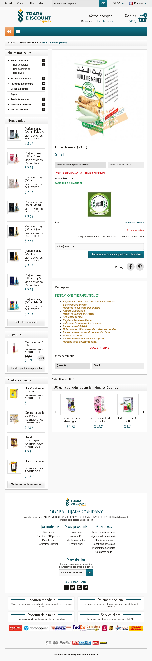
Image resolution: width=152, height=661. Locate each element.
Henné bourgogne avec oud (32, 440)
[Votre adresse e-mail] (72, 572)
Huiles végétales (19, 64)
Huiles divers (18, 73)
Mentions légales (104, 540)
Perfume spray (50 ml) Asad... (34, 203)
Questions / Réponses (48, 536)
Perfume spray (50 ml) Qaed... (34, 227)
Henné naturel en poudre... (35, 390)
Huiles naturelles (20, 60)
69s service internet (88, 654)
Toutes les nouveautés (26, 322)
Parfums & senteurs (22, 83)
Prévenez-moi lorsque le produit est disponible (116, 254)
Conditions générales (104, 544)
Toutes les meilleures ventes (26, 484)
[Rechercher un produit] (75, 3)
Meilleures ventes (76, 540)
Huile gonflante (34, 461)
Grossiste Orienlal (48, 544)
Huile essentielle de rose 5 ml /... (99, 419)
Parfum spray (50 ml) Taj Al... (34, 276)
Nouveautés (76, 536)
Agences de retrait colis (103, 536)
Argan (14, 94)
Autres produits (19, 109)
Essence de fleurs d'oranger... (70, 419)
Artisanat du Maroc (21, 104)
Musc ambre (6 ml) (34, 344)
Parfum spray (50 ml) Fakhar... (34, 130)
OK (103, 3)
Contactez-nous (103, 552)
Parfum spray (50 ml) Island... (34, 301)
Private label (76, 544)
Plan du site (48, 540)
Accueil (11, 42)
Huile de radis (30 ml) (128, 419)
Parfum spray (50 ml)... (33, 252)
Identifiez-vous (105, 21)
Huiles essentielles (20, 69)
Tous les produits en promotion (27, 368)
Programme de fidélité (103, 548)
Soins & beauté (19, 89)
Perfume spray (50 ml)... (33, 179)
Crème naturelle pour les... (34, 414)
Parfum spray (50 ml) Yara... (33, 154)
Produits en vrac (20, 99)
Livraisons (48, 532)
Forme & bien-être (21, 78)
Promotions (76, 532)
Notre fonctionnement (103, 532)
